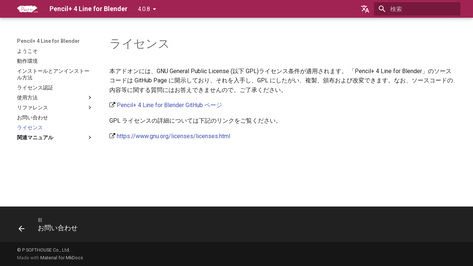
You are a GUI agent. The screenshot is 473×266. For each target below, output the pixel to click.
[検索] (417, 9)
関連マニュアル (55, 137)
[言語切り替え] (365, 8)
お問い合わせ (32, 117)
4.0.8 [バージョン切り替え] (144, 9)
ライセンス (30, 127)
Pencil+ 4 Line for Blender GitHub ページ (169, 105)
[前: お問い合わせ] (51, 226)
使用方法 (55, 97)
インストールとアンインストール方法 (53, 74)
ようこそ (27, 51)
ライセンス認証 (35, 88)
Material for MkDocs (61, 257)
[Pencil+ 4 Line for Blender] (27, 8)
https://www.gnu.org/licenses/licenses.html (173, 136)
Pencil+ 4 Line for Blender (48, 41)
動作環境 (27, 61)
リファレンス (55, 107)
